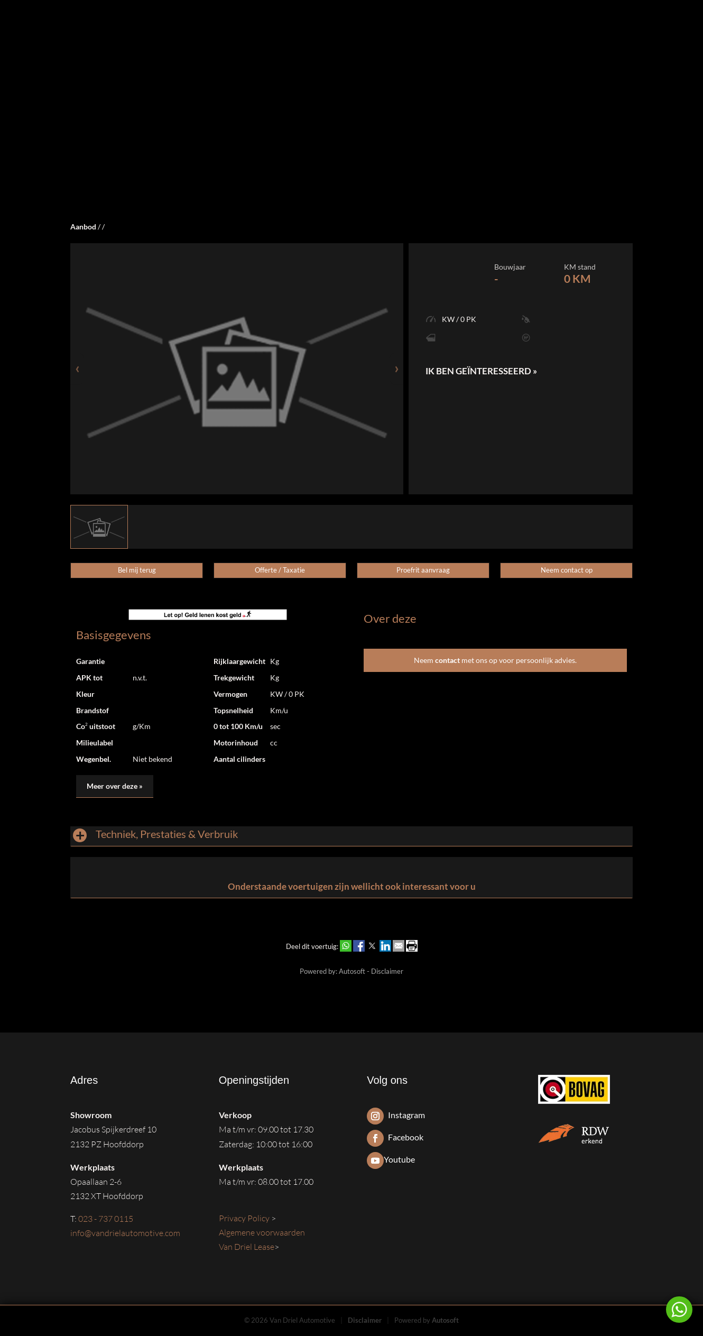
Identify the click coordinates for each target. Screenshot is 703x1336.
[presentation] (77, 368)
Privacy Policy (245, 1218)
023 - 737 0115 (105, 1218)
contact (447, 660)
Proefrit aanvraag (423, 570)
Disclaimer (387, 971)
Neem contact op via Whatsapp (679, 1309)
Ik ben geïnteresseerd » (481, 370)
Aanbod (83, 226)
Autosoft (352, 971)
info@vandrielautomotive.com (125, 1233)
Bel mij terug (137, 570)
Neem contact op (567, 570)
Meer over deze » (115, 785)
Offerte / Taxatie (280, 570)
